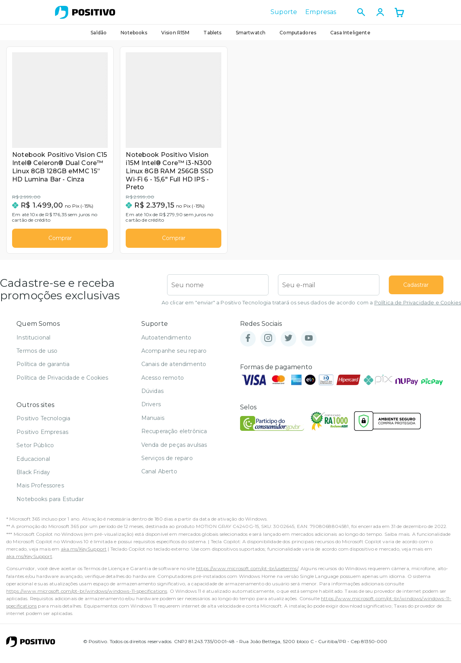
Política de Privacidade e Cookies (417, 306)
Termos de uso (36, 354)
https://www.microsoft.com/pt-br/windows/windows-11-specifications (86, 594)
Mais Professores (40, 489)
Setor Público (35, 449)
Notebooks (134, 33)
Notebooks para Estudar (50, 502)
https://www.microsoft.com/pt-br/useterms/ (247, 572)
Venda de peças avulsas (174, 448)
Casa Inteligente (350, 33)
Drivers (151, 408)
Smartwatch (251, 33)
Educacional (33, 462)
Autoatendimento (166, 341)
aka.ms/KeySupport (84, 552)
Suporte (284, 12)
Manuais (152, 421)
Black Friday (33, 475)
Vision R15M (175, 33)
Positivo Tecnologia (43, 422)
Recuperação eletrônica (174, 435)
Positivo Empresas (42, 435)
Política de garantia (42, 367)
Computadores (297, 33)
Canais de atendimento (173, 367)
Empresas (320, 12)
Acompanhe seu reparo (173, 354)
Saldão (99, 33)
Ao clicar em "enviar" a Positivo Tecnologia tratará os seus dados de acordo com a (311, 306)
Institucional (33, 341)
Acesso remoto (162, 381)
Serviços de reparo (167, 461)
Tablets (212, 33)
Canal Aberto (159, 475)
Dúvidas (152, 394)
